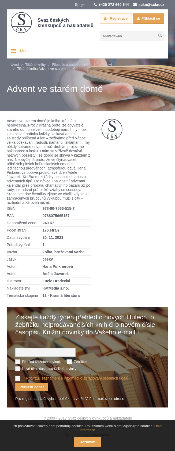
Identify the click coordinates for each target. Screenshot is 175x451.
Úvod (15, 65)
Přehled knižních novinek (41, 362)
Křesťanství (103, 65)
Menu (24, 51)
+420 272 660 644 (114, 4)
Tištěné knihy (35, 65)
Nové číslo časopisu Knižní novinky (49, 369)
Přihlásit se (151, 18)
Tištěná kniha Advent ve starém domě (46, 69)
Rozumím (87, 442)
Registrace (119, 18)
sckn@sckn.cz (151, 4)
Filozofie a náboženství (70, 65)
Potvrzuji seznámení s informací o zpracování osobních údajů (77, 378)
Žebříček (80, 362)
